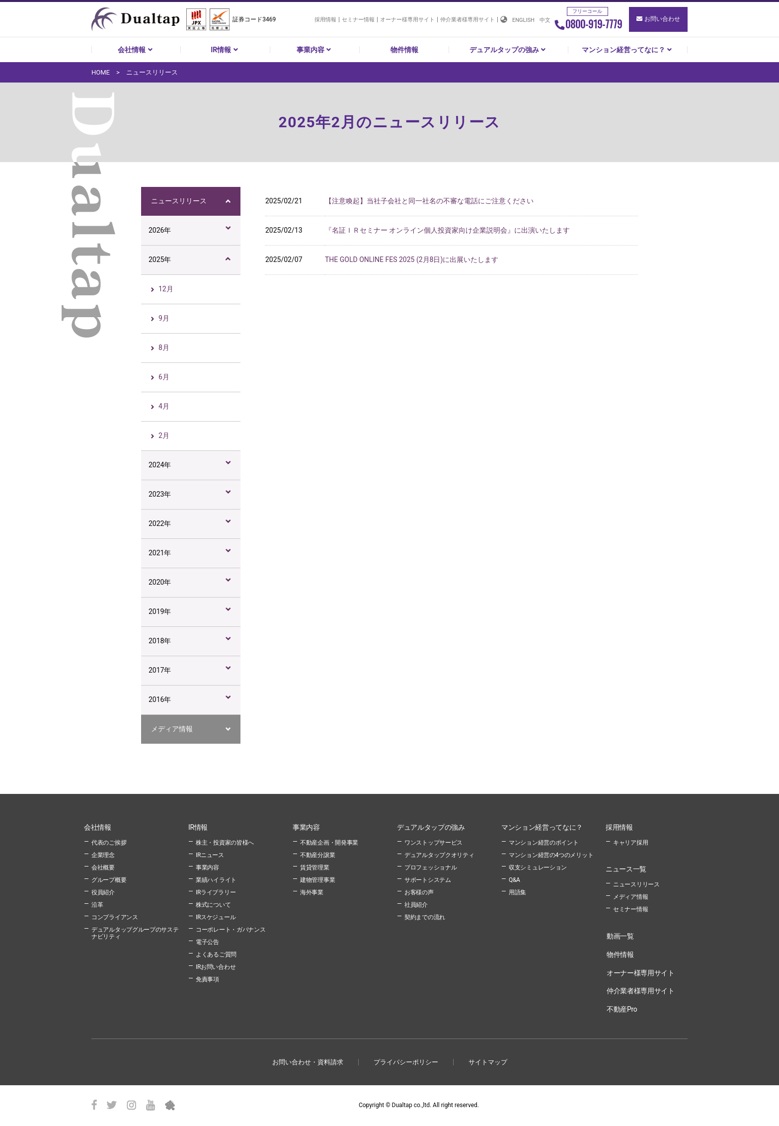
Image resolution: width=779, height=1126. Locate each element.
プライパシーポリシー (406, 1062)
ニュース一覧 (626, 869)
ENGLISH (523, 20)
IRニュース (210, 855)
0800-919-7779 (588, 23)
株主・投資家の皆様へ (225, 842)
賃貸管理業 (314, 867)
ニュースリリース (179, 201)
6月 (163, 377)
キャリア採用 (630, 842)
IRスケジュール (215, 917)
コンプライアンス (114, 917)
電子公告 (207, 942)
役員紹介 (103, 892)
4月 (163, 406)
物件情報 (404, 49)
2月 (163, 435)
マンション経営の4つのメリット (551, 855)
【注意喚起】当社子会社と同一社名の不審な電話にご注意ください (429, 201)
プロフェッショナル (430, 867)
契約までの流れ (424, 917)
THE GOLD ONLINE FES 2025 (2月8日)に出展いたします (411, 259)
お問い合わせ (658, 18)
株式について (213, 904)
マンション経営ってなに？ (628, 49)
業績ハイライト (216, 879)
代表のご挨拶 (108, 842)
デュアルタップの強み (508, 49)
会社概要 (103, 867)
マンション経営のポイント (543, 842)
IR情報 (225, 49)
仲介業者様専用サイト (467, 19)
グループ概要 (108, 879)
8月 (163, 347)
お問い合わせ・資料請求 (307, 1062)
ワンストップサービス (433, 842)
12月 (165, 289)
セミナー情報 (358, 19)
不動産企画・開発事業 (329, 842)
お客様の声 (419, 892)
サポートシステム (427, 879)
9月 (163, 318)
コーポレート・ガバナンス (230, 929)
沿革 (97, 904)
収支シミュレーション (538, 867)
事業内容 (315, 49)
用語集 (517, 892)
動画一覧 (620, 936)
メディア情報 (172, 729)
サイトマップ (487, 1062)
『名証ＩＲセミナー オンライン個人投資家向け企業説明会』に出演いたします (447, 230)
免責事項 (207, 979)
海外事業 (311, 892)
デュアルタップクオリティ (439, 855)
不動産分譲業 (317, 855)
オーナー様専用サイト (407, 19)
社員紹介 (416, 904)
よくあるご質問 (216, 954)
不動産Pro (622, 1009)
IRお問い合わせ (215, 966)
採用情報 (325, 19)
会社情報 (136, 49)
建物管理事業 (317, 879)
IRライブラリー (215, 892)
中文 (545, 20)
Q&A (514, 879)
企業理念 (103, 855)
